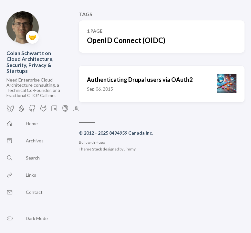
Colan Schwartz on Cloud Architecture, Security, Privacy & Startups (30, 62)
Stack (97, 149)
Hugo (100, 142)
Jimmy (130, 149)
